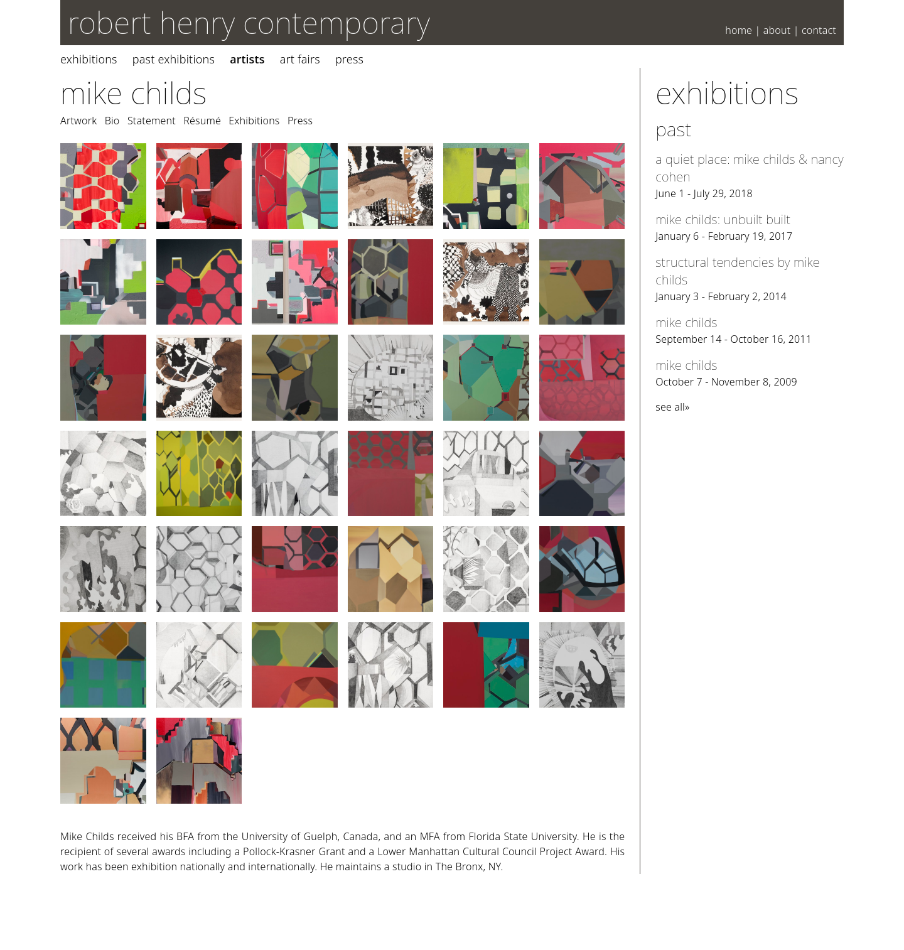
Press (349, 59)
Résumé (202, 120)
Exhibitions (88, 59)
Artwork (78, 120)
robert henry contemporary (249, 22)
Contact (819, 30)
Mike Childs (133, 92)
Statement (151, 120)
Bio (112, 120)
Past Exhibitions (173, 59)
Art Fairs (300, 59)
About (777, 30)
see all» (672, 407)
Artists (247, 59)
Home (738, 30)
